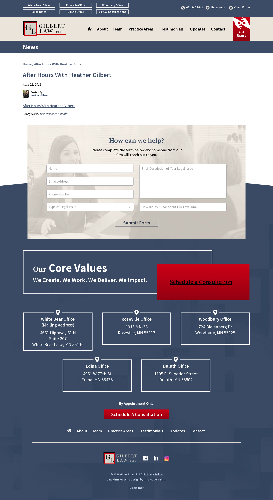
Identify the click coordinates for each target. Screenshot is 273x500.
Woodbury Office (112, 5)
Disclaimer (136, 488)
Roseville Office (75, 5)
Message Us (218, 7)
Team (117, 29)
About (102, 29)
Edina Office (38, 12)
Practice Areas (141, 29)
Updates (197, 29)
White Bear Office (39, 5)
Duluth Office (75, 12)
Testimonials (172, 29)
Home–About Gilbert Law (90, 29)
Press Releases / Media (52, 114)
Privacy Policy (153, 474)
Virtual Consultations (112, 12)
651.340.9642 (194, 7)
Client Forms (242, 7)
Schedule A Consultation (136, 414)
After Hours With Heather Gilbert (49, 105)
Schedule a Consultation (201, 282)
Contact (218, 29)
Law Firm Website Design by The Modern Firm (136, 479)
